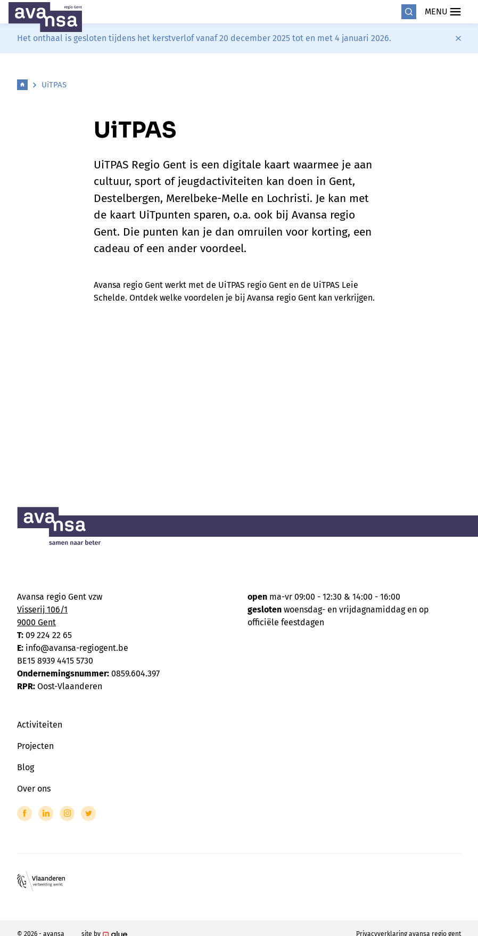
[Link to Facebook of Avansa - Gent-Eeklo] (24, 813)
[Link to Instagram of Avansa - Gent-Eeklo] (67, 813)
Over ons (34, 789)
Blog (25, 767)
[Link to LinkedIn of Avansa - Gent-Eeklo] (45, 813)
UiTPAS (54, 85)
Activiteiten (39, 725)
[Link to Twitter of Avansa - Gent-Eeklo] (88, 813)
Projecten (35, 746)
